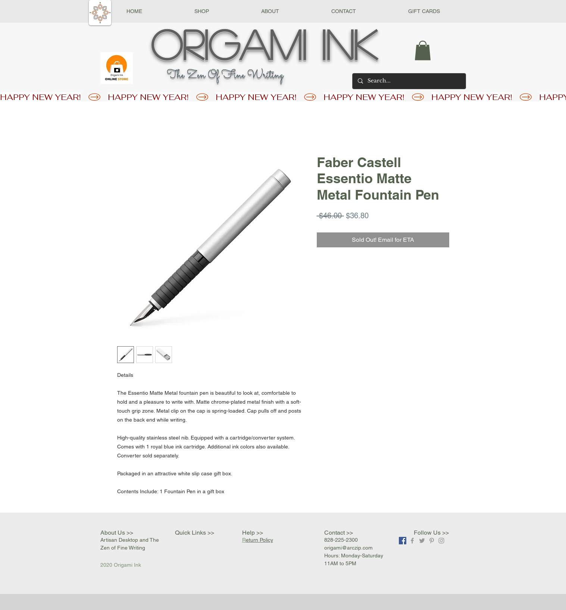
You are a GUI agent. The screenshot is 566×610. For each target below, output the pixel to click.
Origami (228, 44)
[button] (201, 11)
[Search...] (409, 81)
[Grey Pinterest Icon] (431, 540)
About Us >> (116, 532)
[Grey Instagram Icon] (441, 540)
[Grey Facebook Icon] (412, 540)
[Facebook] (402, 540)
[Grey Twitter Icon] (422, 540)
